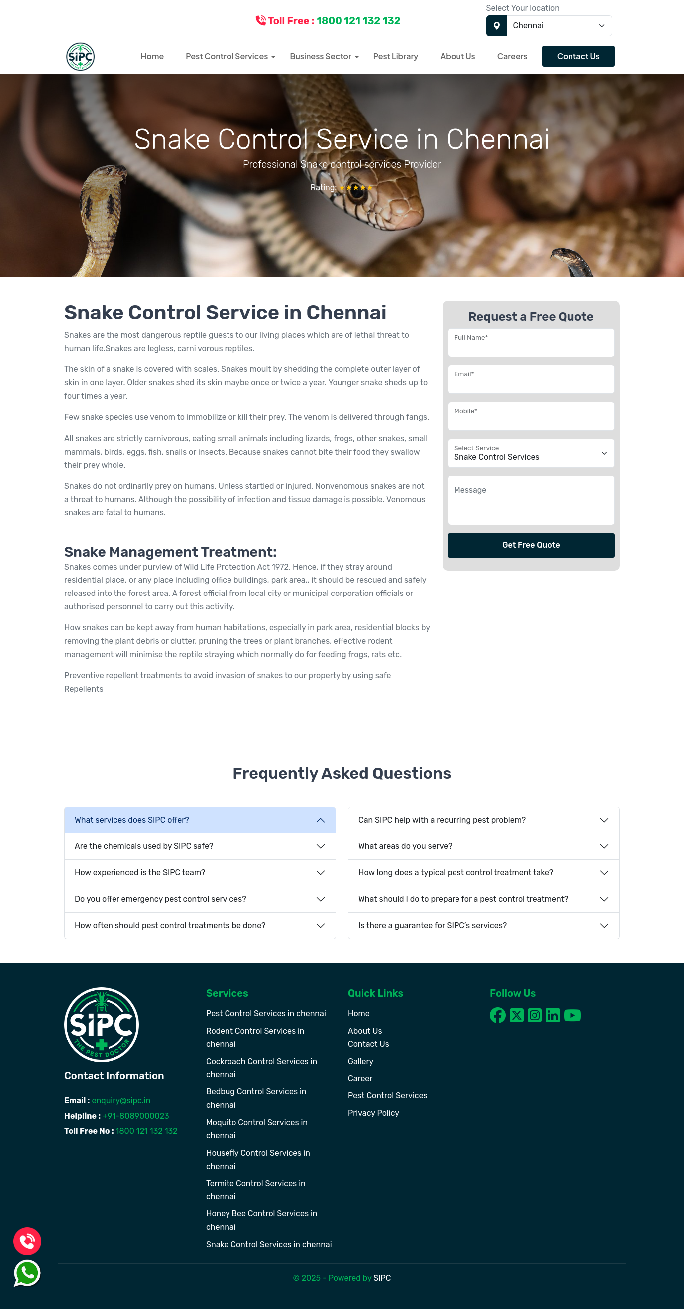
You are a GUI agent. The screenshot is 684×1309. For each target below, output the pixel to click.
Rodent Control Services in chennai (255, 1037)
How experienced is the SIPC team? (140, 872)
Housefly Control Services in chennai (258, 1159)
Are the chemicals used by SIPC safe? (144, 846)
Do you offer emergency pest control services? (160, 899)
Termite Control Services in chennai (256, 1190)
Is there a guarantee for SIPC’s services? (432, 925)
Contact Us (578, 56)
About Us (457, 56)
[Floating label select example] (531, 453)
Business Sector (320, 56)
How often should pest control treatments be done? (170, 925)
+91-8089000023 (135, 1116)
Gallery (360, 1061)
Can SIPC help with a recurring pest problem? (442, 820)
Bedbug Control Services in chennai (256, 1098)
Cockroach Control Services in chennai (261, 1068)
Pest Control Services (227, 56)
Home (152, 56)
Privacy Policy (373, 1113)
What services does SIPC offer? (132, 820)
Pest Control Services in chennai (266, 1013)
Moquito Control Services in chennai (257, 1129)
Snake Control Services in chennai (269, 1244)
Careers (512, 56)
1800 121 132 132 (146, 1131)
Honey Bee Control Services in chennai (262, 1220)
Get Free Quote (531, 545)
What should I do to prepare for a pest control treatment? (463, 899)
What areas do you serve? (405, 846)
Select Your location (523, 8)
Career (360, 1078)
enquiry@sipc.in (120, 1100)
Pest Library (396, 56)
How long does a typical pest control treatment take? (455, 872)
